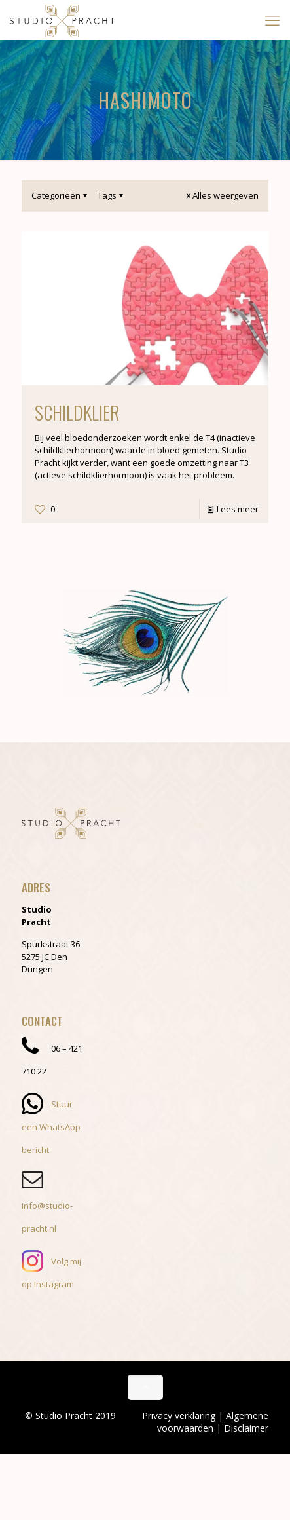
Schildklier (77, 412)
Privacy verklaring (178, 1415)
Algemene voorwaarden (212, 1421)
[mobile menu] (272, 20)
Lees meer (238, 509)
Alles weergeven (221, 195)
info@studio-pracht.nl (47, 1205)
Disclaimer (246, 1428)
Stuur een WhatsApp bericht (51, 1127)
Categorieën (60, 195)
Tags (111, 195)
